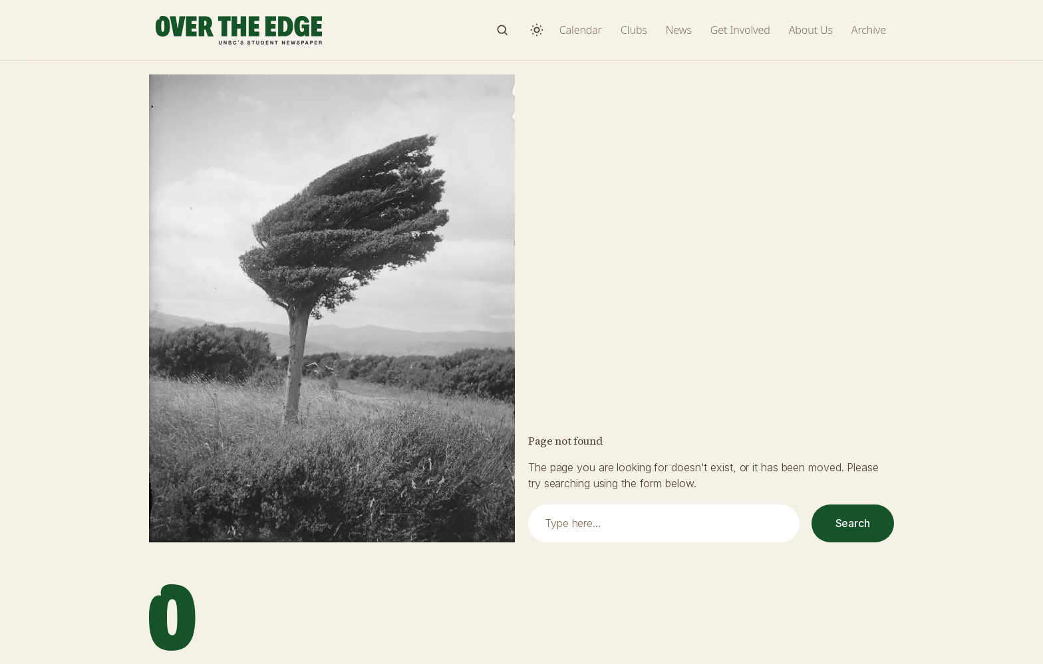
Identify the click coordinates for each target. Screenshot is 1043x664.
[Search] (502, 30)
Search (852, 523)
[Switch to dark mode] (536, 30)
